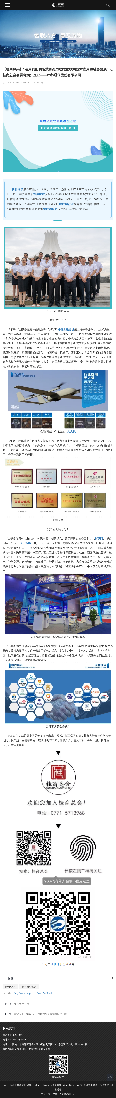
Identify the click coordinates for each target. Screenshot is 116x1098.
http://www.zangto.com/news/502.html (33, 993)
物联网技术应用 (29, 987)
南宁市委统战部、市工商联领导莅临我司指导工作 (40, 1014)
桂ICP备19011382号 (72, 1085)
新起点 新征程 (21, 1004)
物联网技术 (10, 987)
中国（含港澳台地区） (64, 1094)
